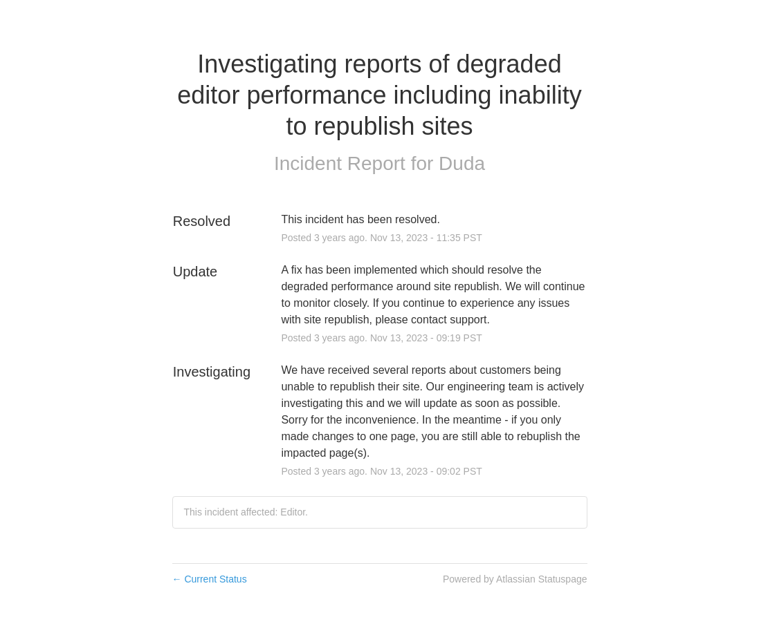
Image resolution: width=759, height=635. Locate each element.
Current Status (209, 579)
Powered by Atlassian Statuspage (515, 579)
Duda (462, 163)
